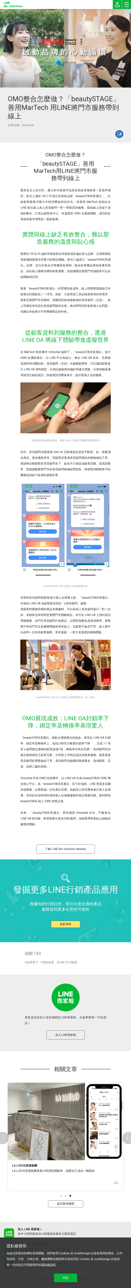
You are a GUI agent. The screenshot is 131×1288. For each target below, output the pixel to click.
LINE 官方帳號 (68, 962)
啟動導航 (65, 924)
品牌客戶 (32, 962)
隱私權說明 (48, 1265)
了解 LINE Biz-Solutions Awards (65, 849)
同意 (65, 1278)
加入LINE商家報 (65, 1035)
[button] (61, 1196)
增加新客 (48, 962)
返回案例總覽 (65, 1203)
